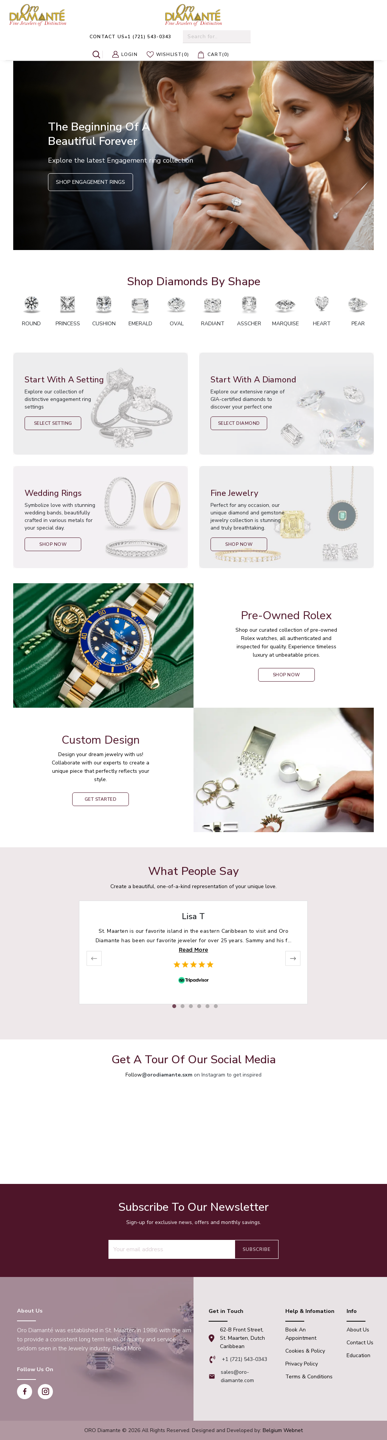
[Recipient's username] (171, 1249)
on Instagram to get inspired (202, 1074)
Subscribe (257, 1249)
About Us (358, 1329)
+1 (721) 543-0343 (130, 37)
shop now (286, 675)
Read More (193, 950)
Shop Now (53, 544)
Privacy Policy (301, 1363)
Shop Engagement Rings (90, 182)
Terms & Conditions (309, 1376)
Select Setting (53, 423)
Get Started (101, 799)
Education (358, 1355)
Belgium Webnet (283, 1430)
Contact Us (360, 1342)
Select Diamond (239, 423)
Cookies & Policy (305, 1351)
